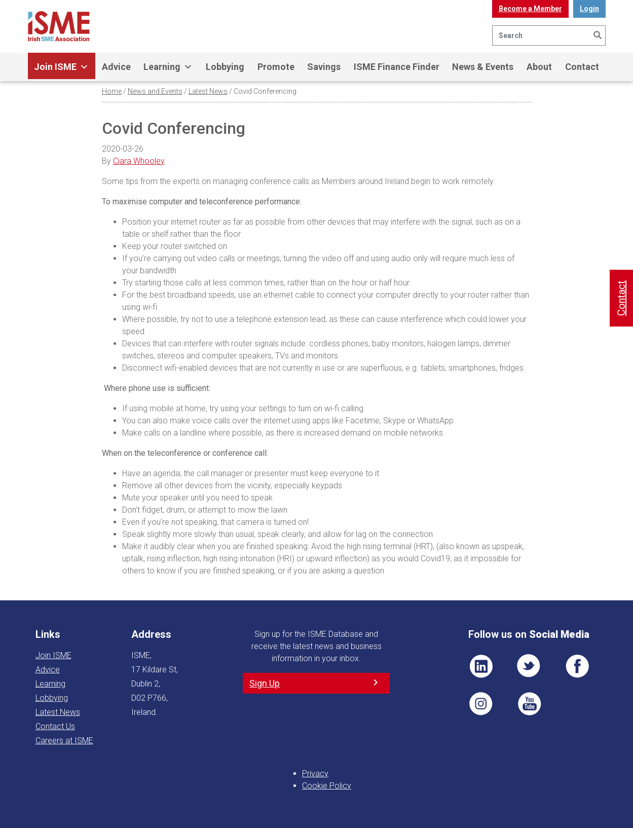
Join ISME (61, 67)
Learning (168, 67)
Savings (324, 66)
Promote (275, 66)
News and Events (155, 91)
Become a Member (530, 9)
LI (481, 666)
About (539, 66)
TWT (529, 666)
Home (112, 91)
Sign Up (264, 683)
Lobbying (225, 66)
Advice (116, 66)
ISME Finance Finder (396, 66)
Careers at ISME (64, 740)
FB (577, 666)
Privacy (315, 773)
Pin (481, 703)
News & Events (482, 66)
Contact (582, 66)
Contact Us (55, 726)
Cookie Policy (326, 785)
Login (589, 9)
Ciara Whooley (139, 161)
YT (529, 703)
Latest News (208, 91)
